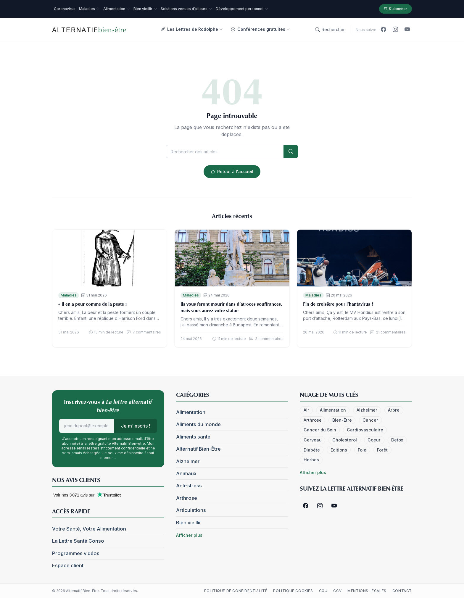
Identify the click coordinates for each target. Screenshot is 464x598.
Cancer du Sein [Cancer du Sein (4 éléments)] (320, 429)
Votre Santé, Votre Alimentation (89, 529)
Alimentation (190, 412)
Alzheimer (188, 461)
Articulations (191, 510)
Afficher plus (189, 535)
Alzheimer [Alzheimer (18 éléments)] (367, 409)
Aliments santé (193, 437)
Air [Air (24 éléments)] (306, 409)
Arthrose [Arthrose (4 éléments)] (313, 420)
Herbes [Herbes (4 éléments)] (311, 459)
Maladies (69, 295)
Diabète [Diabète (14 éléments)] (312, 449)
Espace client (67, 565)
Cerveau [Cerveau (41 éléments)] (313, 439)
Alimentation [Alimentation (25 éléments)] (333, 409)
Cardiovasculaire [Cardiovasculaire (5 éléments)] (365, 429)
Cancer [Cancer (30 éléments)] (370, 420)
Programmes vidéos (75, 553)
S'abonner (395, 9)
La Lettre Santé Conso (78, 541)
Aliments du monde (198, 424)
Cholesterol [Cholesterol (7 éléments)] (344, 439)
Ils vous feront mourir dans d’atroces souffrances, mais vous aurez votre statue (231, 307)
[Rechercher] (330, 30)
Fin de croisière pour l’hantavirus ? (338, 304)
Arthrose (186, 498)
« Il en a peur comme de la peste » (92, 304)
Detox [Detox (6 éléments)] (397, 439)
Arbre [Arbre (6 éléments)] (393, 409)
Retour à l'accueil (232, 172)
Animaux (186, 473)
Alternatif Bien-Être (198, 449)
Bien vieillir (188, 523)
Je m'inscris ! (135, 426)
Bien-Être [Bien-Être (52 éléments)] (342, 420)
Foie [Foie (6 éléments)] (362, 449)
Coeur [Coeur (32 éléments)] (374, 439)
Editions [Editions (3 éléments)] (339, 449)
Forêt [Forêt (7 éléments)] (382, 449)
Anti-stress (189, 486)
